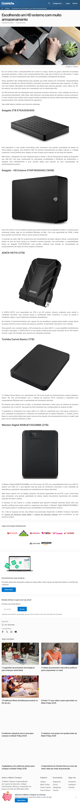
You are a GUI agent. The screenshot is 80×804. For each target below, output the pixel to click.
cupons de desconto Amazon (46, 514)
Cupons (55, 790)
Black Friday (45, 784)
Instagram (72, 784)
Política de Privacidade (56, 614)
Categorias (57, 787)
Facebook (72, 782)
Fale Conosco (45, 790)
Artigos (7, 8)
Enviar (22, 609)
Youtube (71, 787)
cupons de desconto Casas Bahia (17, 514)
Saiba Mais (9, 590)
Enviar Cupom (45, 787)
